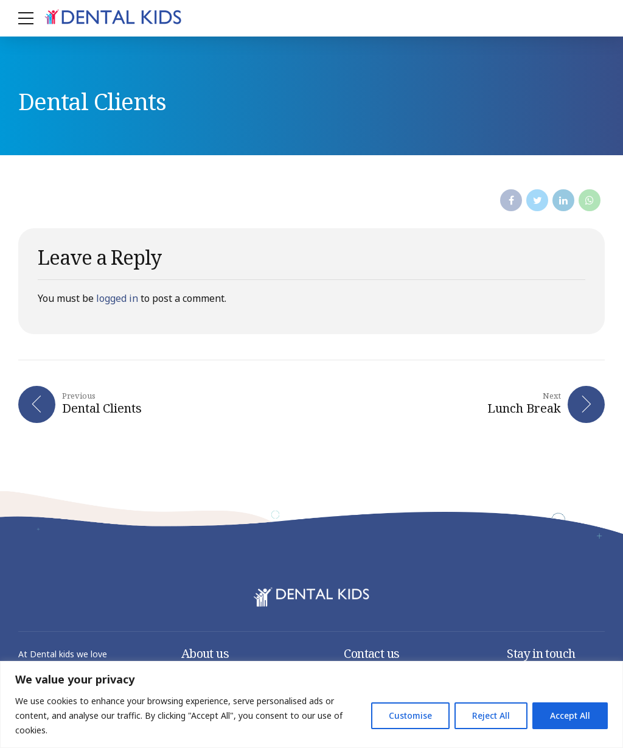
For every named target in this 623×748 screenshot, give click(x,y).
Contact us (371, 654)
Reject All (491, 715)
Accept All (570, 715)
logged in (117, 298)
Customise (410, 715)
